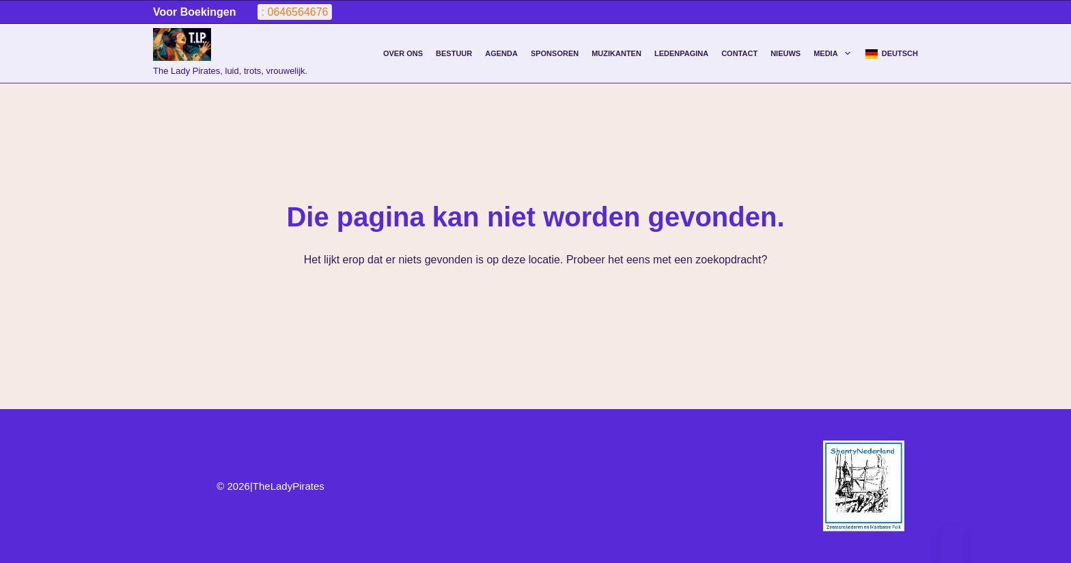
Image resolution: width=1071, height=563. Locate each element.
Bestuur (454, 53)
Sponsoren (555, 53)
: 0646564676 (295, 12)
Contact (739, 53)
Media (834, 53)
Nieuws (785, 53)
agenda (501, 53)
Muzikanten (616, 53)
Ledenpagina (681, 53)
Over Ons (403, 53)
